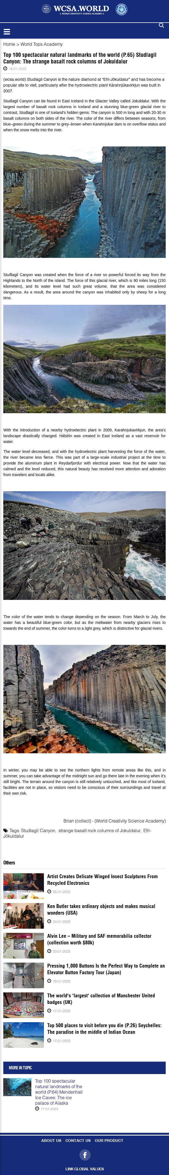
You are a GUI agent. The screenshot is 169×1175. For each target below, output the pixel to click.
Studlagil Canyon (38, 830)
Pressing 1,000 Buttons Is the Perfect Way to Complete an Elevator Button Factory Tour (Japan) (106, 969)
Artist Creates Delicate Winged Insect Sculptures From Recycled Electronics (102, 879)
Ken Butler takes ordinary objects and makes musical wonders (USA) (101, 909)
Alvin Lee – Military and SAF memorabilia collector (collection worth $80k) (99, 939)
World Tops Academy (42, 44)
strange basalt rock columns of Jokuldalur (99, 830)
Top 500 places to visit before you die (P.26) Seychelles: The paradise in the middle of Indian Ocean (104, 1028)
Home (9, 44)
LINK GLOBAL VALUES (84, 1169)
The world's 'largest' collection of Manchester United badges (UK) (101, 998)
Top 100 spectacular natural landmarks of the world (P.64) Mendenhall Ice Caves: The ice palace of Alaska (59, 1091)
